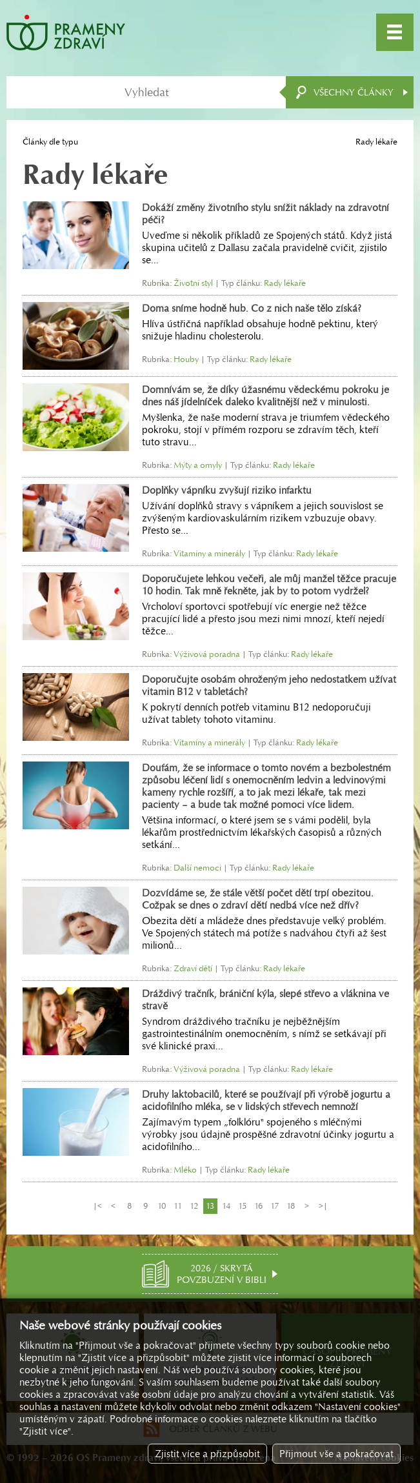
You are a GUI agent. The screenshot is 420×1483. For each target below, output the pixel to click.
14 (226, 1205)
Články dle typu (50, 141)
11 (178, 1205)
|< (97, 1205)
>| (323, 1205)
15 (242, 1205)
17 (274, 1205)
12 (194, 1205)
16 (258, 1205)
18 (290, 1205)
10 (161, 1205)
